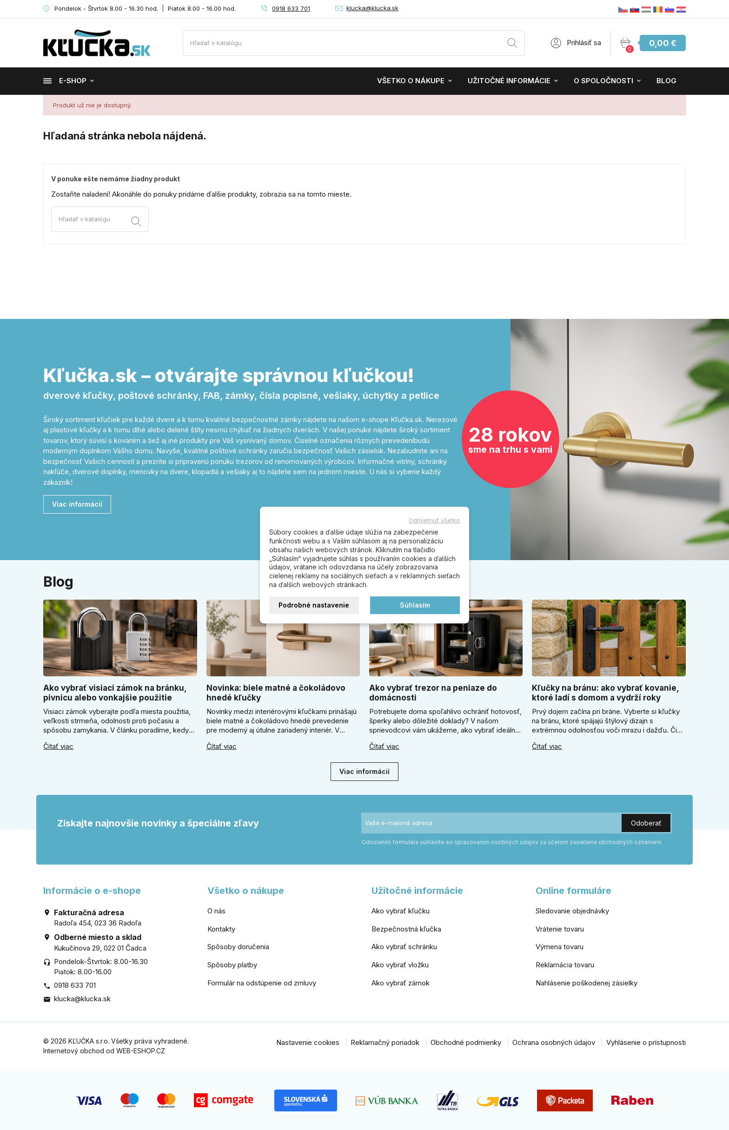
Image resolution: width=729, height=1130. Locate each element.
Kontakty (221, 929)
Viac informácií (77, 504)
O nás (216, 910)
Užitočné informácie (509, 80)
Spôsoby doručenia (238, 946)
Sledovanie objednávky (572, 910)
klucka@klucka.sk (372, 8)
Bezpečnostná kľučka (406, 929)
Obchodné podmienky (466, 1042)
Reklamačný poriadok (385, 1042)
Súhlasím (415, 605)
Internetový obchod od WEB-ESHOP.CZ (104, 1051)
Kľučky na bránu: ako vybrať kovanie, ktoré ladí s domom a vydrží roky (605, 692)
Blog (666, 80)
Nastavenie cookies (307, 1042)
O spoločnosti (603, 80)
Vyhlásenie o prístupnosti (646, 1042)
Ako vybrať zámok (400, 982)
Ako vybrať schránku (404, 946)
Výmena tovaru (559, 946)
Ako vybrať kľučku (400, 910)
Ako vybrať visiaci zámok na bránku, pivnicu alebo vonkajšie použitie (114, 692)
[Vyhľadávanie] (353, 43)
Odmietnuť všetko (434, 520)
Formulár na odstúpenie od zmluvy (261, 982)
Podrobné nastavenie (313, 605)
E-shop (64, 80)
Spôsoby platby (232, 964)
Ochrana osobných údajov (553, 1042)
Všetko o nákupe (410, 80)
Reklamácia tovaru (565, 964)
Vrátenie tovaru (560, 929)
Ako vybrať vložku (400, 964)
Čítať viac (58, 746)
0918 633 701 (291, 8)
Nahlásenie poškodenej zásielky (586, 982)
